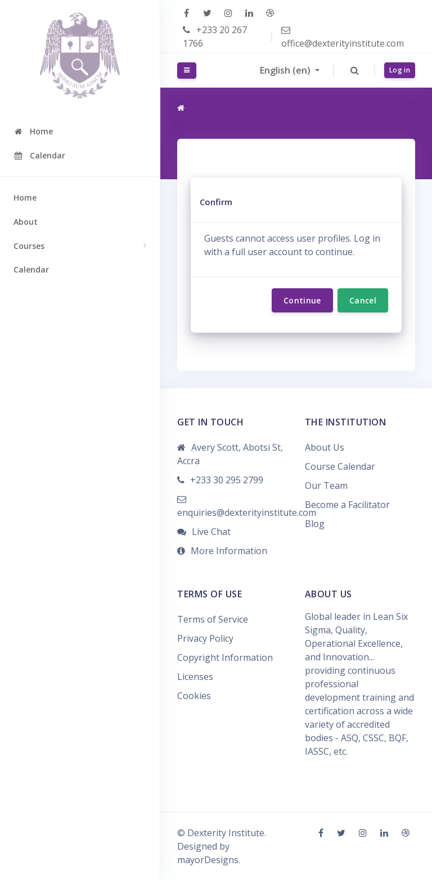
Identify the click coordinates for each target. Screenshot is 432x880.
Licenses (195, 676)
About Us (324, 447)
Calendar (31, 269)
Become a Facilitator (347, 504)
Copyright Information (225, 657)
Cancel (362, 300)
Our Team (326, 485)
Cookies (194, 696)
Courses (29, 246)
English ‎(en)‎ (286, 70)
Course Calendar (340, 466)
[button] (354, 70)
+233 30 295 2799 (226, 480)
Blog (315, 524)
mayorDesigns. (208, 860)
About (26, 221)
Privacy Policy (205, 638)
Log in (399, 70)
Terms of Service (212, 619)
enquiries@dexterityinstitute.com (246, 512)
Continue (302, 300)
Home (25, 197)
